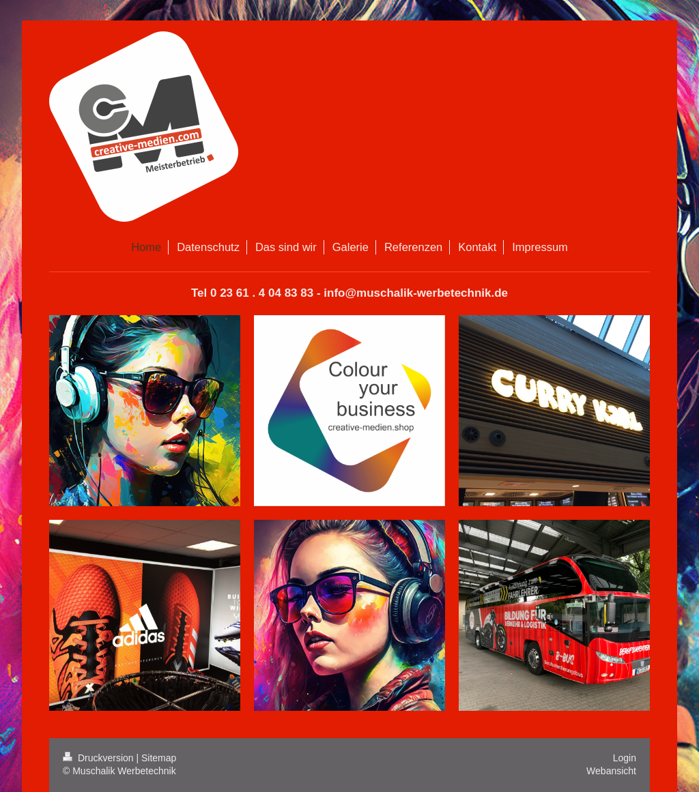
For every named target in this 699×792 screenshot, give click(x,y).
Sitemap (158, 757)
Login (624, 757)
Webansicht (611, 770)
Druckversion (99, 757)
